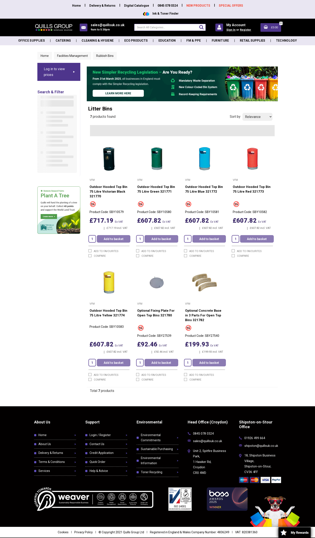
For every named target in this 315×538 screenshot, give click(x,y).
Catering (63, 40)
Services (44, 471)
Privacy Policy (83, 532)
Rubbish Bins (105, 55)
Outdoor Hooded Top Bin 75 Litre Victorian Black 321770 (108, 191)
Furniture (220, 40)
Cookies (63, 532)
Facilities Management (72, 55)
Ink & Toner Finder (161, 13)
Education (167, 40)
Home (76, 5)
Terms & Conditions (51, 462)
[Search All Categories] (170, 27)
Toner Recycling (151, 472)
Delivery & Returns (102, 5)
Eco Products (136, 40)
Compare (97, 256)
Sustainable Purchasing (157, 449)
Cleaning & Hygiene (98, 40)
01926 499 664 (254, 438)
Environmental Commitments (151, 437)
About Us (44, 444)
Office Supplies (31, 40)
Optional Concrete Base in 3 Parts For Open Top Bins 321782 (203, 315)
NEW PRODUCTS (198, 5)
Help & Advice (99, 471)
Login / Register (100, 435)
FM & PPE (193, 40)
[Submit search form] (201, 27)
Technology (286, 40)
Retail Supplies (252, 40)
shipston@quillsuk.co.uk (261, 446)
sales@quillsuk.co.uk (207, 441)
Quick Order (97, 462)
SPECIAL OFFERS (231, 5)
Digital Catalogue (136, 5)
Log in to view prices (54, 72)
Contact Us (97, 444)
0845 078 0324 (168, 5)
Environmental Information (151, 460)
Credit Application (102, 453)
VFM (92, 179)
